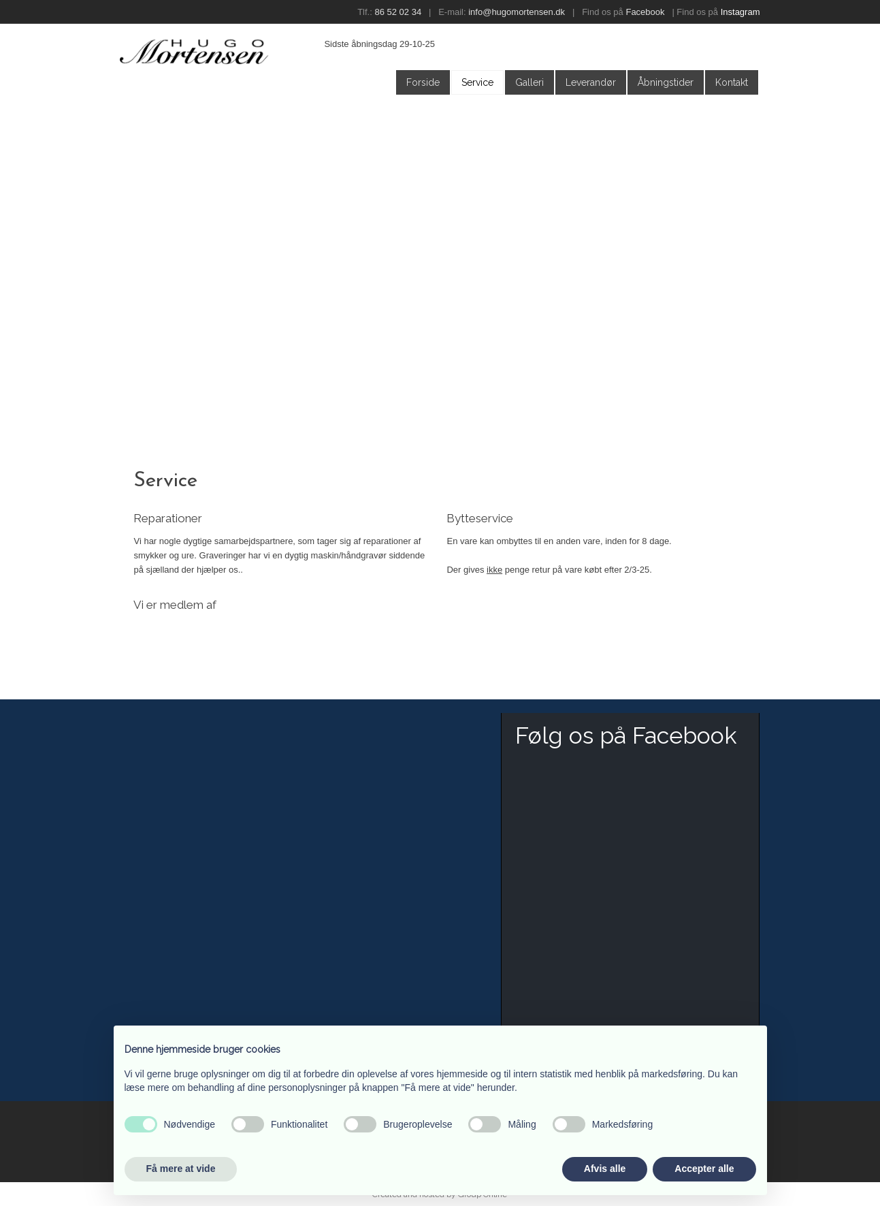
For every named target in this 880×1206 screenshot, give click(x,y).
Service (477, 82)
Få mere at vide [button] (181, 1168)
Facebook (644, 12)
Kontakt (731, 82)
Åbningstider (666, 82)
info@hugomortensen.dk (516, 12)
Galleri (529, 82)
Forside (423, 82)
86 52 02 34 (397, 12)
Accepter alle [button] (704, 1168)
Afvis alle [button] (604, 1168)
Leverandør (591, 82)
